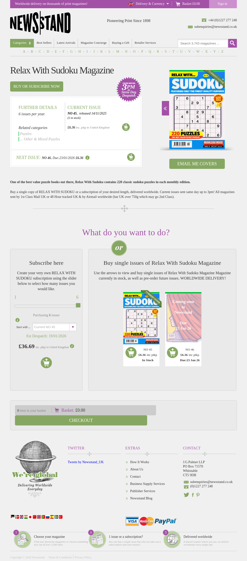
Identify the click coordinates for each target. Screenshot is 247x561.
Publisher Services (142, 481)
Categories (20, 42)
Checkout (200, 410)
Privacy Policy (83, 547)
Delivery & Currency (150, 4)
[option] (197, 109)
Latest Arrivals (66, 42)
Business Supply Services (147, 473)
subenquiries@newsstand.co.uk (215, 27)
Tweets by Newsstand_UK (86, 452)
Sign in (222, 4)
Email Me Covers (197, 163)
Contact (135, 466)
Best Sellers (44, 42)
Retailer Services (146, 42)
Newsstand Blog (141, 488)
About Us (136, 459)
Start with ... (23, 327)
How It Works (139, 452)
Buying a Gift (121, 42)
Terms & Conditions (60, 547)
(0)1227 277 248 (201, 476)
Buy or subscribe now (37, 86)
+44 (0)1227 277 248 (222, 20)
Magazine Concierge (94, 42)
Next (165, 108)
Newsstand (38, 547)
